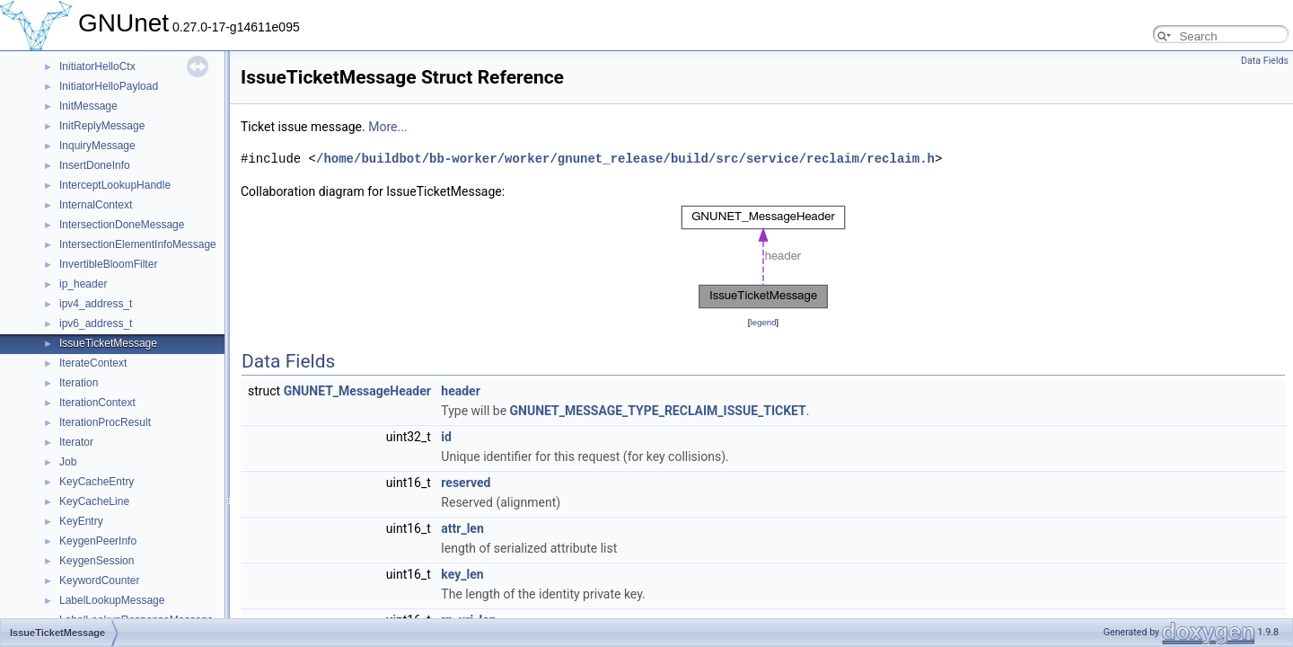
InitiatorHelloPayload (108, 86)
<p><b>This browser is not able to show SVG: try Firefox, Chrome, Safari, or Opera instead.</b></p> (763, 257)
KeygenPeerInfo (97, 541)
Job (67, 462)
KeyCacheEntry (96, 481)
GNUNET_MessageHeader (357, 391)
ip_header (83, 284)
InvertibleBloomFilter (108, 264)
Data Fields (1265, 60)
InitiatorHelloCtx (97, 66)
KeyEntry (81, 521)
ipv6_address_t (95, 323)
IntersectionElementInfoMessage (137, 244)
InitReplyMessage (102, 126)
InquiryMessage (97, 145)
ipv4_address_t (95, 303)
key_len (462, 574)
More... (387, 127)
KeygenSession (96, 560)
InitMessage (88, 106)
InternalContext (95, 205)
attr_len (462, 528)
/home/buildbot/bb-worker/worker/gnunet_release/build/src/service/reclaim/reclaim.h (625, 158)
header (460, 391)
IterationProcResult (105, 422)
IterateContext (93, 363)
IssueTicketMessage (108, 343)
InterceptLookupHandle (115, 185)
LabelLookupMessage (111, 600)
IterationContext (97, 402)
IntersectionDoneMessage (121, 224)
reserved (465, 482)
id (446, 437)
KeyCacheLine (94, 501)
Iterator (76, 442)
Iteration (78, 383)
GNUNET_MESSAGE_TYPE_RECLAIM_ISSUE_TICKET (658, 410)
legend (763, 322)
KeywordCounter (99, 580)
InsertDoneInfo (94, 165)
